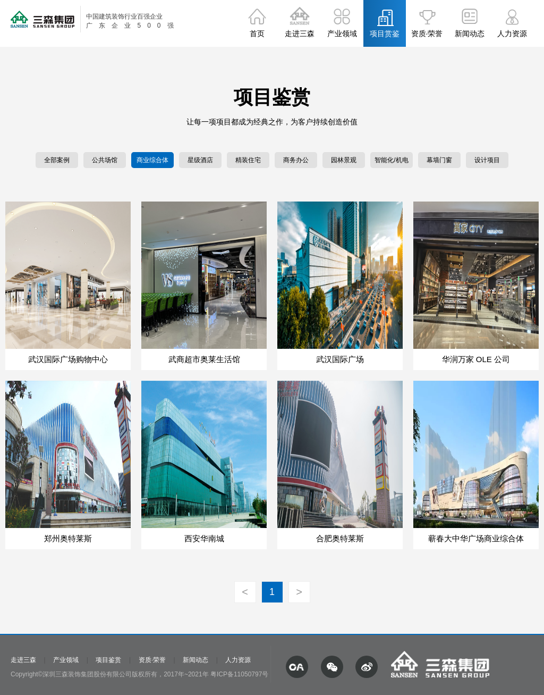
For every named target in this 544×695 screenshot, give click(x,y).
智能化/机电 (391, 160)
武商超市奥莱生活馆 (204, 359)
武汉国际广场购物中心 (68, 359)
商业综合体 (152, 160)
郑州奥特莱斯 (68, 538)
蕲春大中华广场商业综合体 (476, 538)
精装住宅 (248, 160)
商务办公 (296, 160)
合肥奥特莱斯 (340, 538)
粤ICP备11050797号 (239, 674)
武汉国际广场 (340, 359)
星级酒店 (200, 160)
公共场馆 (104, 160)
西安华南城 (204, 538)
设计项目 (487, 160)
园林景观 (343, 160)
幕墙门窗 (439, 160)
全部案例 (57, 160)
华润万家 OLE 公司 (476, 359)
